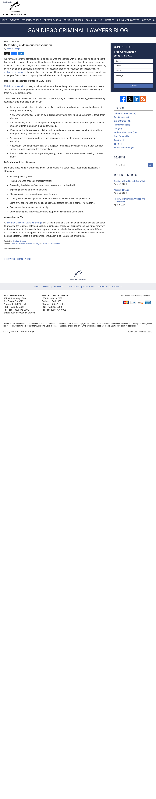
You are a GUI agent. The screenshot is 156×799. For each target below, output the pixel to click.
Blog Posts (117, 286)
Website (14, 20)
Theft (118, 144)
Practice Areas (52, 20)
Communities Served (128, 20)
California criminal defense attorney (25, 244)
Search (150, 165)
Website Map (88, 286)
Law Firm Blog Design (139, 332)
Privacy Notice (73, 286)
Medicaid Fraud (121, 190)
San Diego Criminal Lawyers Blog (14, 8)
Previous (9, 259)
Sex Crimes (121, 117)
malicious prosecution (51, 244)
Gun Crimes (121, 136)
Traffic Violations (124, 147)
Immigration (122, 125)
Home (4, 20)
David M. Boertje (27, 331)
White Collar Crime (125, 132)
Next (28, 259)
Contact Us (103, 286)
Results (109, 20)
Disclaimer (58, 286)
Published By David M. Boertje (134, 8)
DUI (118, 128)
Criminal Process (73, 20)
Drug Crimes (122, 121)
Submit (133, 86)
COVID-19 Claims (94, 20)
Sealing (119, 140)
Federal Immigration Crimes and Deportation (129, 200)
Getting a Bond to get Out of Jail (130, 181)
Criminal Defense (19, 241)
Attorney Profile (31, 20)
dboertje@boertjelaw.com (23, 313)
